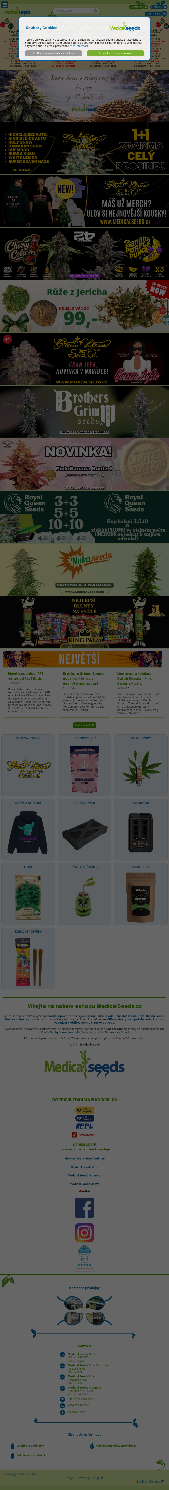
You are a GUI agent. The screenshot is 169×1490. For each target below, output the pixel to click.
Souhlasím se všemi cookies (115, 53)
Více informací (79, 46)
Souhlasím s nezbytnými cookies (54, 53)
